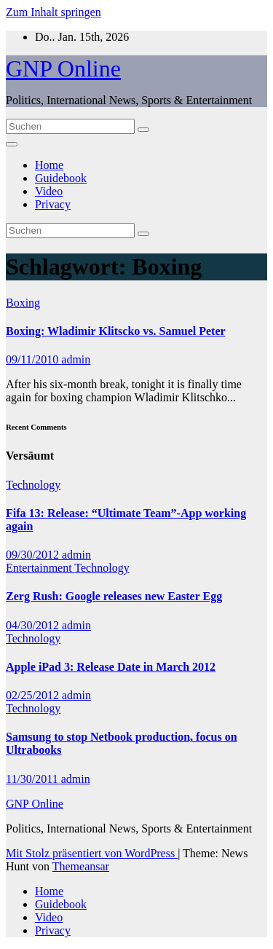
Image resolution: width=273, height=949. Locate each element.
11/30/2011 (33, 779)
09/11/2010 (33, 359)
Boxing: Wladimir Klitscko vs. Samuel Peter (116, 331)
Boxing (23, 302)
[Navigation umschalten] (11, 144)
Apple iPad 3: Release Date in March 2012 (110, 667)
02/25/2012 (34, 695)
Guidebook (61, 178)
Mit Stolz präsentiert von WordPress (92, 853)
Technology (33, 485)
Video (49, 191)
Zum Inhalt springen (53, 12)
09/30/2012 (34, 554)
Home (49, 165)
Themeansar (80, 866)
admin (75, 359)
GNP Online (63, 68)
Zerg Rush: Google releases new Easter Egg (114, 596)
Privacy (53, 204)
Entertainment (40, 568)
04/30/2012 (34, 625)
